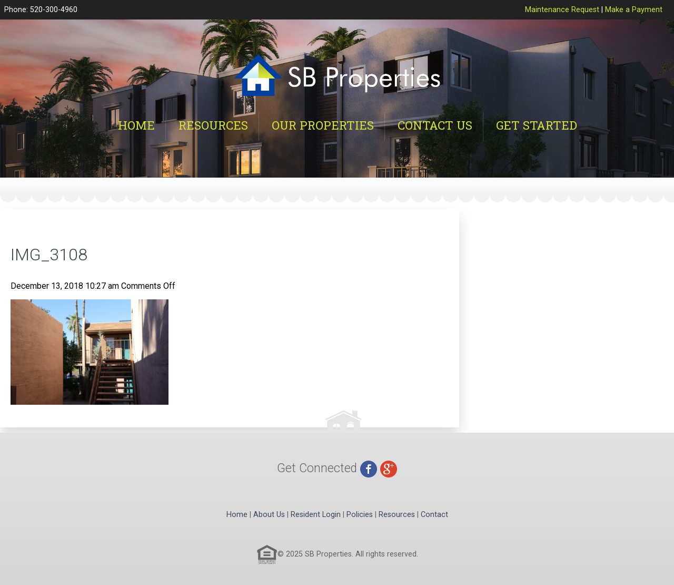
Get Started (536, 125)
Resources (213, 125)
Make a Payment (633, 9)
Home (136, 125)
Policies (359, 514)
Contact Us (435, 125)
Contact (434, 514)
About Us (269, 514)
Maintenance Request (562, 9)
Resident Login (316, 514)
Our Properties (323, 125)
